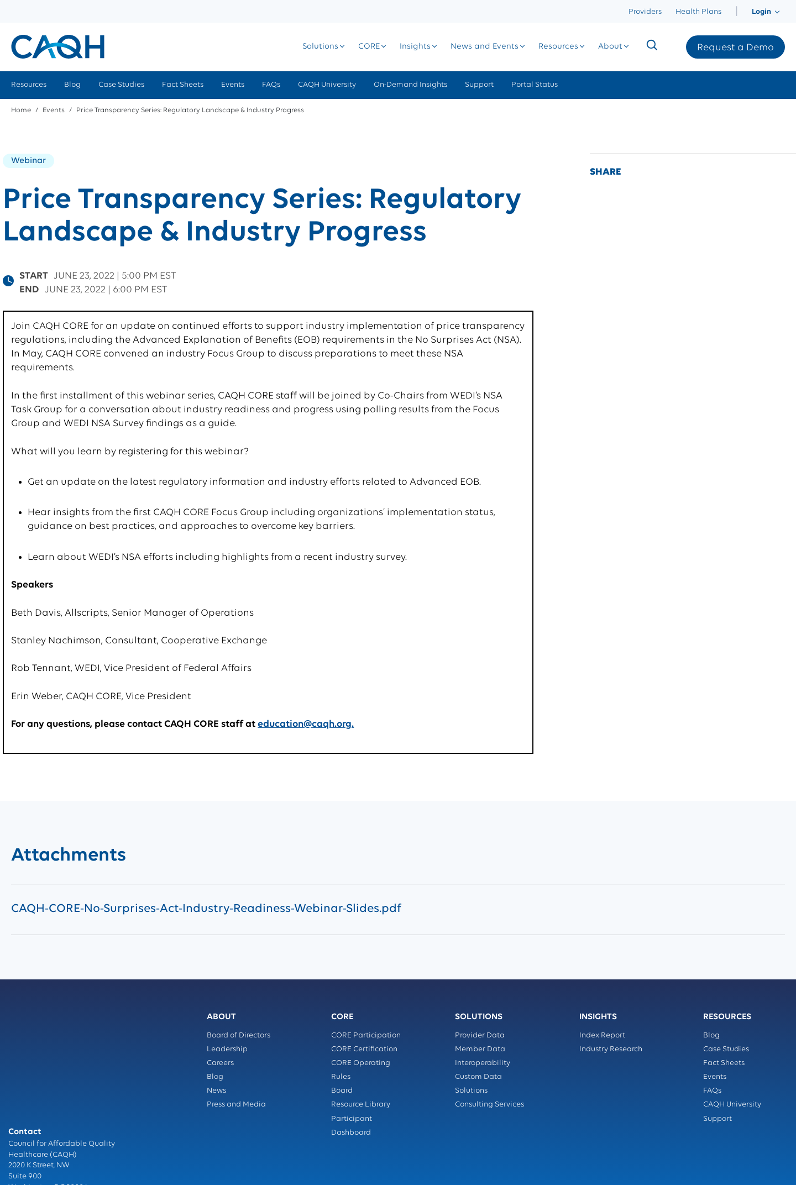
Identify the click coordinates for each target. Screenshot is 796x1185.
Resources (558, 47)
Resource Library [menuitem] (360, 1104)
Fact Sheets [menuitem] (182, 85)
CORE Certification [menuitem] (364, 1049)
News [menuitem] (216, 1091)
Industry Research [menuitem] (610, 1049)
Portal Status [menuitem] (534, 85)
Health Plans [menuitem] (698, 12)
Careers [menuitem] (220, 1063)
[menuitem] (736, 12)
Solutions (320, 47)
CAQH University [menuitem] (327, 85)
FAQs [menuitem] (271, 85)
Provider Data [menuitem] (480, 1035)
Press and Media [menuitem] (236, 1104)
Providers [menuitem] (645, 12)
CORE (369, 47)
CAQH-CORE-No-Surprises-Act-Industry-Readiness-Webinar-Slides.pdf (206, 909)
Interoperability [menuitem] (482, 1063)
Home (21, 110)
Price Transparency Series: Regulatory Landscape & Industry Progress (190, 110)
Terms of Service (37, 1135)
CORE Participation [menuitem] (366, 1035)
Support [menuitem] (479, 85)
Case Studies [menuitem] (121, 85)
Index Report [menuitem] (602, 1035)
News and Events (485, 47)
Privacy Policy (33, 1124)
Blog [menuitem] (72, 85)
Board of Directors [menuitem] (238, 1035)
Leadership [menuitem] (227, 1049)
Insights (415, 47)
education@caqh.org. (306, 724)
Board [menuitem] (342, 1091)
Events (54, 110)
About (610, 47)
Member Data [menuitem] (480, 1049)
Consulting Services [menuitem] (489, 1104)
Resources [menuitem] (28, 85)
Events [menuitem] (232, 85)
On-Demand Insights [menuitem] (410, 85)
